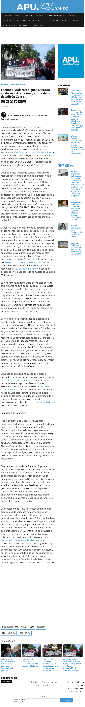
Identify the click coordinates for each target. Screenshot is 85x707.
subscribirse (6, 682)
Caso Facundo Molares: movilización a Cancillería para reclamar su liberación (50, 665)
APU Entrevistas (9, 25)
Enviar (66, 700)
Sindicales (7, 20)
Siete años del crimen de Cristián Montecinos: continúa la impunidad (76, 248)
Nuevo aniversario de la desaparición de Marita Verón (77, 231)
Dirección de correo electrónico (18, 700)
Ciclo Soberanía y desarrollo (30, 25)
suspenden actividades (43, 402)
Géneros (39, 16)
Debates (46, 20)
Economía (29, 16)
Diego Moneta (24, 633)
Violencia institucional (55, 16)
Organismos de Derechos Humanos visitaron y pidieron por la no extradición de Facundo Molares (72, 665)
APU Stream (73, 20)
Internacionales (59, 20)
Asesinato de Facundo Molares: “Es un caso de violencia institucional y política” (9, 665)
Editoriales (7, 16)
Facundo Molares (10, 627)
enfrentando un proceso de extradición (32, 152)
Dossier (17, 20)
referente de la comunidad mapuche (23, 262)
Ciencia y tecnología (31, 20)
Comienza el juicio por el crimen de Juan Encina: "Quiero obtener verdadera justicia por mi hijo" (76, 211)
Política (18, 16)
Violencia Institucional (13, 85)
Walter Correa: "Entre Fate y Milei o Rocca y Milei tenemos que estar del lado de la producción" (77, 145)
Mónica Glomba (8, 633)
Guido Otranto (27, 627)
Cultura (71, 16)
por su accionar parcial (23, 268)
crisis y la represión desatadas (16, 380)
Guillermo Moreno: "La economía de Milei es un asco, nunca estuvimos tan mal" (77, 97)
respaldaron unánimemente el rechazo (20, 540)
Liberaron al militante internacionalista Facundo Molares (30, 662)
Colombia (41, 627)
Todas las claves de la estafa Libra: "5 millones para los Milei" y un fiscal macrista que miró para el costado (77, 120)
